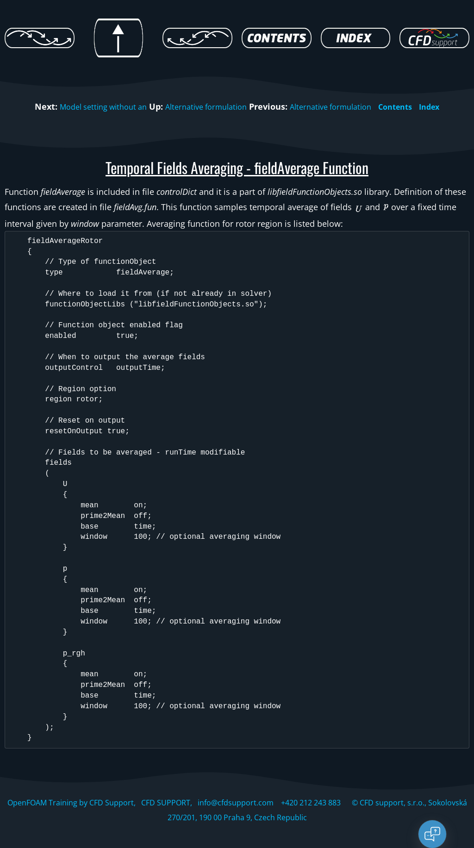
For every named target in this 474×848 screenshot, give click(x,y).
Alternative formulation (203, 106)
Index (445, 106)
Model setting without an (91, 106)
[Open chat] (432, 834)
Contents (408, 106)
